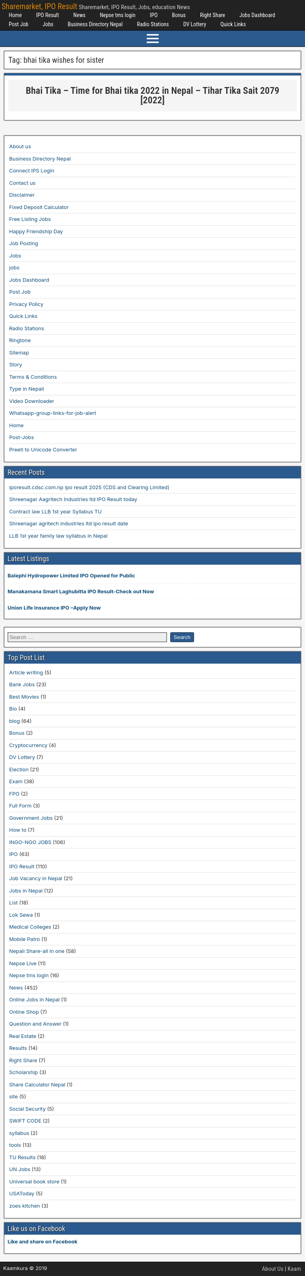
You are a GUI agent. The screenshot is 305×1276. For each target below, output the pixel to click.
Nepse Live (23, 963)
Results (18, 1048)
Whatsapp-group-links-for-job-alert (52, 413)
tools (15, 1145)
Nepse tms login (118, 15)
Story (15, 364)
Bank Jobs (22, 684)
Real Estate (22, 1036)
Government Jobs (30, 818)
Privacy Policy (26, 304)
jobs (14, 267)
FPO (14, 793)
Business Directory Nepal (95, 24)
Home (15, 15)
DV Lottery (194, 24)
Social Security (27, 1109)
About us (20, 146)
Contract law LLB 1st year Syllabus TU (55, 511)
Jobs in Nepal (26, 890)
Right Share (212, 15)
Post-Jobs (21, 437)
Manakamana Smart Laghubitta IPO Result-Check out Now (81, 591)
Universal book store (34, 1181)
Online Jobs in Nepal (34, 999)
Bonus (179, 15)
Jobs (48, 24)
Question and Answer (35, 1023)
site (13, 1096)
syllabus (19, 1133)
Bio (13, 708)
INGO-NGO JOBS (30, 842)
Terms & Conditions (33, 377)
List (13, 902)
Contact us (22, 183)
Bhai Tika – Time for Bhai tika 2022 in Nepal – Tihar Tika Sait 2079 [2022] (153, 95)
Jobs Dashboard (257, 15)
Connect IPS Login (31, 170)
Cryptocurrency (28, 745)
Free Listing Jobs (30, 219)
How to (17, 830)
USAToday (21, 1193)
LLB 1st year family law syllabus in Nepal (58, 535)
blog (14, 721)
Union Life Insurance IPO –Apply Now (54, 607)
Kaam (294, 1268)
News (79, 15)
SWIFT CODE (25, 1120)
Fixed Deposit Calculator (39, 207)
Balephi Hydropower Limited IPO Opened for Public (71, 575)
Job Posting (23, 243)
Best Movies (24, 696)
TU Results (22, 1157)
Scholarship (23, 1072)
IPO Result (47, 15)
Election (19, 769)
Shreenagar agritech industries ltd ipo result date (68, 523)
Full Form (20, 805)
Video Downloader (31, 401)
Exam (16, 781)
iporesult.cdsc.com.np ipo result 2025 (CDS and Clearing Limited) (89, 487)
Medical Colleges (30, 927)
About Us (273, 1268)
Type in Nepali (26, 388)
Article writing (26, 672)
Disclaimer (22, 195)
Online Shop (24, 1012)
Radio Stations (153, 24)
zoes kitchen (24, 1205)
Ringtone (20, 340)
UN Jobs (19, 1169)
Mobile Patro (24, 939)
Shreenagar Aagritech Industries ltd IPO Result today (73, 499)
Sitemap (19, 352)
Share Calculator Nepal (37, 1084)
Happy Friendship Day (36, 231)
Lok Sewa (21, 915)
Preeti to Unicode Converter (43, 449)
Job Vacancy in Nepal (35, 878)
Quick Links (233, 24)
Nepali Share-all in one (36, 951)
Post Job (18, 24)
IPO (154, 15)
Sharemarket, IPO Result (39, 6)
